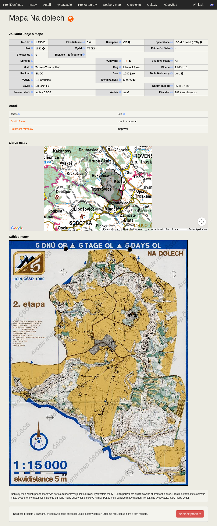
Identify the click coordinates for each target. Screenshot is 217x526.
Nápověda (170, 4)
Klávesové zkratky (112, 229)
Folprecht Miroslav (22, 128)
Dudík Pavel (18, 121)
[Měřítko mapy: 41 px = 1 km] (179, 229)
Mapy (33, 4)
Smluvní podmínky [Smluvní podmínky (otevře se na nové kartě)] (198, 229)
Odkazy (152, 4)
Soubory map (112, 4)
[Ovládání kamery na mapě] (202, 221)
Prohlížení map (13, 4)
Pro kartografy (87, 4)
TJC (125, 61)
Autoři (47, 4)
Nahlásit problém (190, 514)
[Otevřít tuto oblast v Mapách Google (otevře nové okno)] (17, 228)
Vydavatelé (64, 4)
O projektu (134, 4)
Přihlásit (198, 4)
